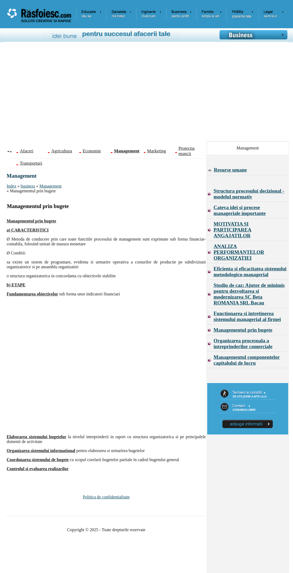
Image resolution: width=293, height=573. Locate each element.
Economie (92, 150)
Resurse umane (230, 170)
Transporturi (31, 163)
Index (11, 186)
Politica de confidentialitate (106, 497)
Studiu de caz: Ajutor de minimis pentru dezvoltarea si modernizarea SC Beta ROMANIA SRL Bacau (249, 294)
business (28, 186)
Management (50, 186)
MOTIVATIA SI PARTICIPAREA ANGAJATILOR (232, 229)
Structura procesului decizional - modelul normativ (249, 194)
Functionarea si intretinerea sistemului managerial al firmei (247, 316)
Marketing (156, 150)
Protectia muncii (186, 151)
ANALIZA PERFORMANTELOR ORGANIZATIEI (239, 252)
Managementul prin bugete (243, 330)
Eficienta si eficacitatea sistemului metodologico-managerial (250, 271)
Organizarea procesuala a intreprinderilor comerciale (243, 343)
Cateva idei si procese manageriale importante (240, 210)
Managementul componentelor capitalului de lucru (247, 360)
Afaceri (26, 150)
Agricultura (61, 150)
